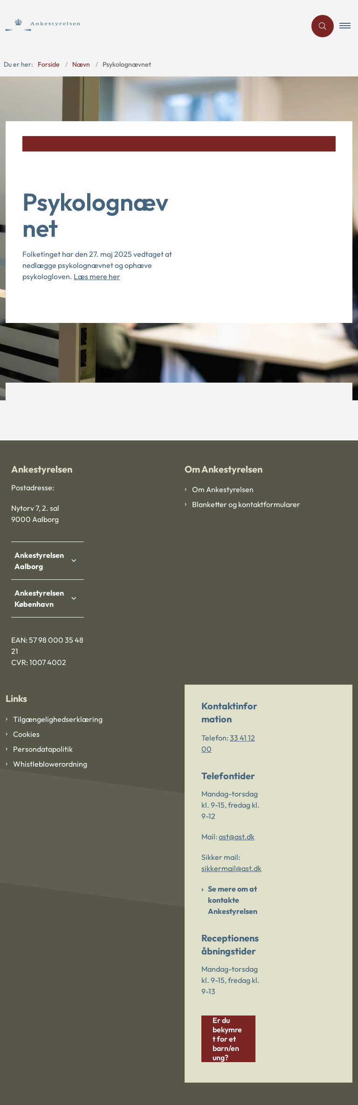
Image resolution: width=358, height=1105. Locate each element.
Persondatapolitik (43, 749)
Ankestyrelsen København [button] (41, 598)
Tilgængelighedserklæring (58, 719)
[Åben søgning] (322, 26)
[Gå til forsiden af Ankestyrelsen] (56, 26)
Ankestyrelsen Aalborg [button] (41, 560)
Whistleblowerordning (50, 764)
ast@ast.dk (237, 836)
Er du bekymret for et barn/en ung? (227, 1039)
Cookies (26, 734)
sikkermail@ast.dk (231, 868)
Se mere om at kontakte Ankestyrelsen (232, 900)
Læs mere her (97, 276)
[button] (348, 26)
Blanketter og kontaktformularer (246, 504)
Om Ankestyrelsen (223, 489)
